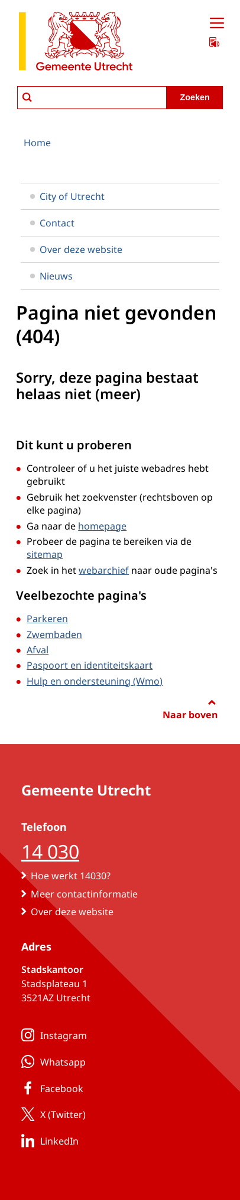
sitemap (45, 554)
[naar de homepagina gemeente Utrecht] (75, 43)
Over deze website (76, 249)
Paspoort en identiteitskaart (90, 665)
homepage (102, 526)
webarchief (104, 570)
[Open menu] (217, 23)
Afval (37, 649)
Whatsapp (51, 1061)
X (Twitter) (51, 1114)
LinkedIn (48, 1140)
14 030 (50, 851)
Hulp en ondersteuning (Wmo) (95, 681)
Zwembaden (54, 634)
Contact (52, 222)
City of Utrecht (67, 196)
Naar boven (190, 714)
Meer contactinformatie (84, 893)
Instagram (52, 1035)
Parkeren (47, 618)
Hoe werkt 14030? (71, 875)
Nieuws (51, 275)
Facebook (50, 1088)
